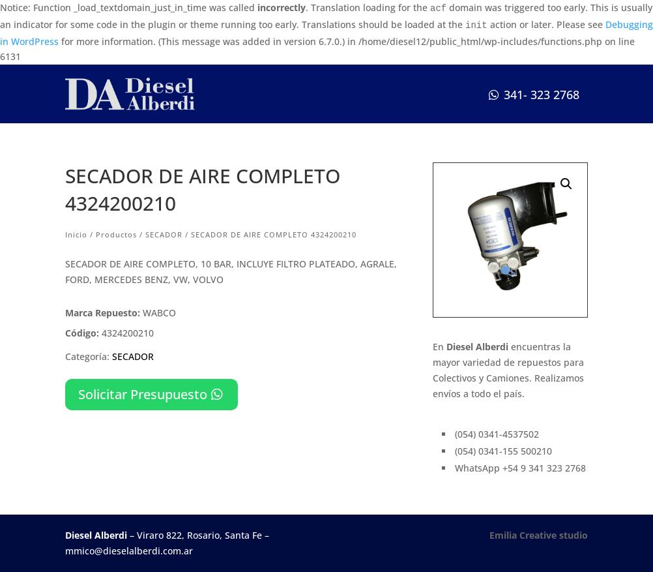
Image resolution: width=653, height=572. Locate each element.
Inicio (76, 234)
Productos (116, 234)
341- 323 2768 (541, 94)
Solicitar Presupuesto (142, 394)
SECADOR (163, 234)
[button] (566, 184)
